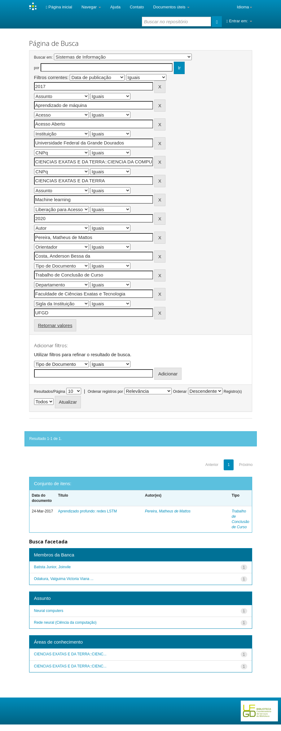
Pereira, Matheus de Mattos (168, 511)
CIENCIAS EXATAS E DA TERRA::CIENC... (70, 654)
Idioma (244, 7)
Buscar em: (43, 57)
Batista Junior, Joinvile (52, 567)
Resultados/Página (49, 391)
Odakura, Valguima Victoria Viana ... (64, 579)
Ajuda (115, 7)
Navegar (91, 7)
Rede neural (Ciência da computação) (65, 622)
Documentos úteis (171, 7)
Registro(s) (233, 391)
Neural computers (49, 611)
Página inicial (59, 7)
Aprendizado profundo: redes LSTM (87, 511)
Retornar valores (55, 325)
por (36, 68)
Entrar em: (239, 21)
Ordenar (180, 391)
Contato (137, 7)
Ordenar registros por (105, 391)
